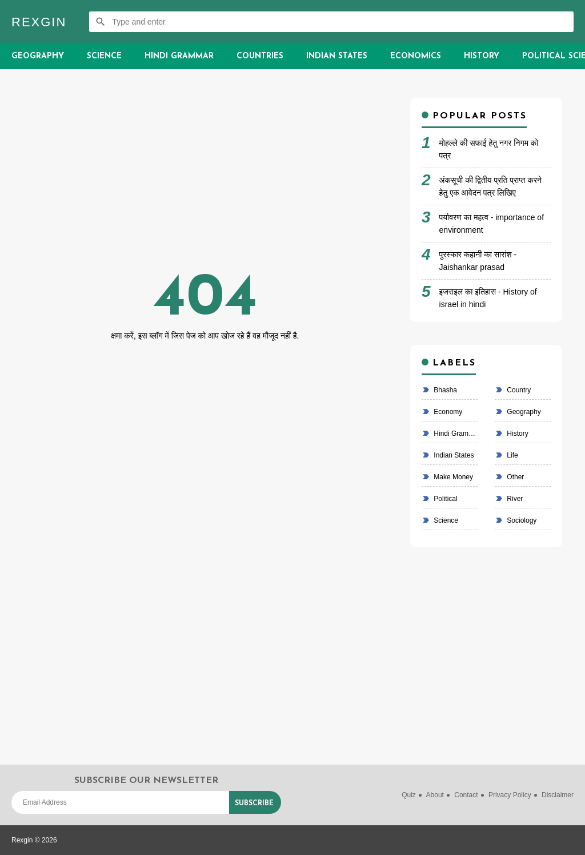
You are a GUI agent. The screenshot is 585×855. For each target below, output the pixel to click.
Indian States (336, 56)
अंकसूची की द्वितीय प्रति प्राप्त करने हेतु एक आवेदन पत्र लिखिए (490, 186)
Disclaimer (558, 795)
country (518, 390)
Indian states (453, 455)
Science (104, 56)
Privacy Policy (509, 795)
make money (452, 477)
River (514, 499)
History (481, 56)
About (435, 795)
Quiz (409, 795)
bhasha (444, 390)
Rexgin (38, 22)
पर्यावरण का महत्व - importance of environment (491, 223)
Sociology (520, 520)
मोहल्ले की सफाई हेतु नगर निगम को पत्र (489, 149)
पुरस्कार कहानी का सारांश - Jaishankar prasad (478, 261)
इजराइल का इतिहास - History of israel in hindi (488, 298)
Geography (37, 56)
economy (447, 412)
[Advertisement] (205, 178)
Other (514, 477)
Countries (260, 56)
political (445, 499)
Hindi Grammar (179, 56)
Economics (415, 56)
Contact (466, 795)
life (511, 455)
